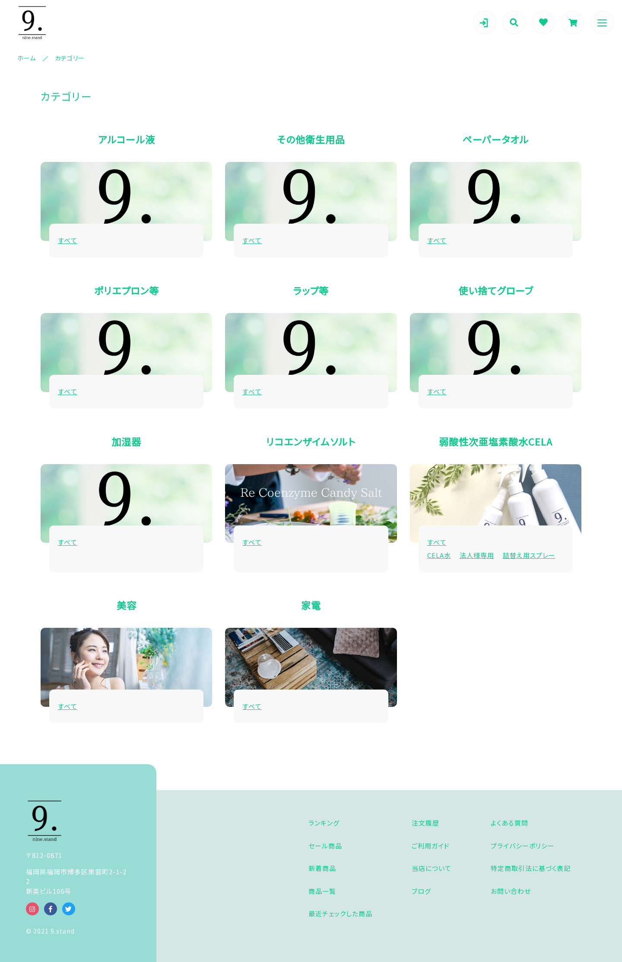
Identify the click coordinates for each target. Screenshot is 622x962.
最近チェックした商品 (340, 913)
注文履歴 (425, 822)
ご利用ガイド (431, 845)
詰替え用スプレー (529, 555)
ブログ (421, 891)
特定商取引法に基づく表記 (531, 868)
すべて (67, 240)
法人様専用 (477, 555)
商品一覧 (322, 891)
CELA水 (439, 555)
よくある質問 (509, 822)
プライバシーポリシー (523, 845)
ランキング (324, 822)
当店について (431, 868)
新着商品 (322, 868)
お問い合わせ (511, 891)
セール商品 (325, 845)
